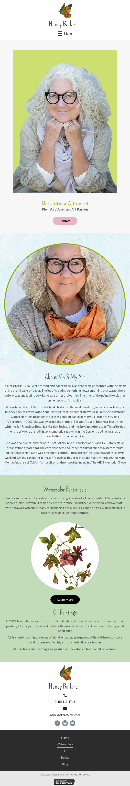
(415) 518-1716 (65, 701)
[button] (65, 221)
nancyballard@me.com (65, 715)
